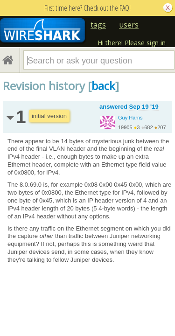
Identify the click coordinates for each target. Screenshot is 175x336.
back (103, 85)
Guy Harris (130, 117)
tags (98, 25)
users (129, 25)
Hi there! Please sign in (132, 42)
